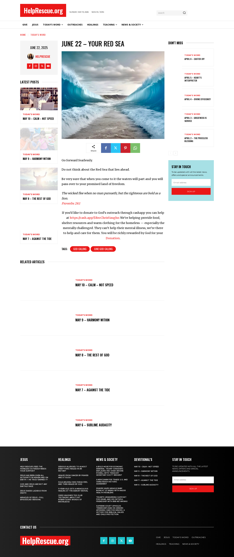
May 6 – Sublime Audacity (93, 424)
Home (23, 34)
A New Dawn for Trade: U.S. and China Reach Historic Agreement (112, 482)
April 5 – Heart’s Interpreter (193, 79)
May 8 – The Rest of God (37, 199)
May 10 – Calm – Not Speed (38, 119)
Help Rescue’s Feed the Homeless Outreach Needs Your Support (33, 469)
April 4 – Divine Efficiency (197, 99)
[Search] (184, 13)
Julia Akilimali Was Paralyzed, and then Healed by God (73, 483)
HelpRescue (42, 56)
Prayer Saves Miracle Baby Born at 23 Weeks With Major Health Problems (111, 490)
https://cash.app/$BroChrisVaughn (94, 218)
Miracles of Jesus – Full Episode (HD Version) (32, 498)
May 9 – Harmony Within (37, 159)
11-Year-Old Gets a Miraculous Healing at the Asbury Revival (73, 490)
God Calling (79, 249)
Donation (113, 238)
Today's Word (38, 34)
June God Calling (103, 249)
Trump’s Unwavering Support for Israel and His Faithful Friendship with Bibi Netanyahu (112, 499)
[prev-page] (170, 153)
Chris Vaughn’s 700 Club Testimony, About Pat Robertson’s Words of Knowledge (70, 498)
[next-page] (176, 153)
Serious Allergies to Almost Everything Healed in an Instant (72, 469)
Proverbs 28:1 (71, 203)
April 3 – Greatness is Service (195, 119)
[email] (191, 182)
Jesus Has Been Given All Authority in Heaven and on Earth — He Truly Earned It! (34, 477)
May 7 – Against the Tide (37, 239)
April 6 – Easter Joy (194, 59)
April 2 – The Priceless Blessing (196, 139)
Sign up (191, 191)
